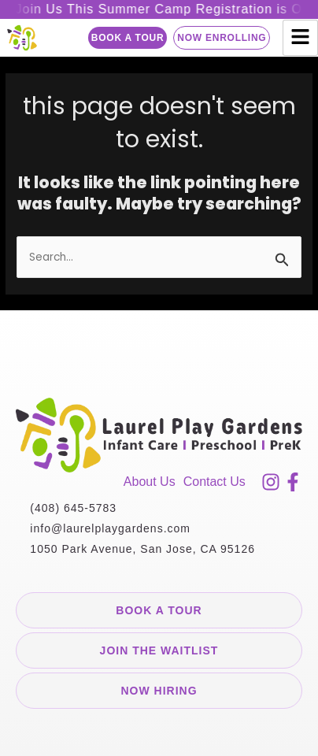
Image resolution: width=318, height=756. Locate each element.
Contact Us (214, 481)
